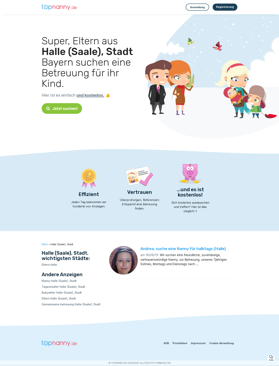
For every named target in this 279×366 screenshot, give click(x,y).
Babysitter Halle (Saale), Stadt (62, 292)
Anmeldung (197, 7)
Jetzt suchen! (62, 108)
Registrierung (225, 6)
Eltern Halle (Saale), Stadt (59, 298)
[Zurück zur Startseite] (59, 7)
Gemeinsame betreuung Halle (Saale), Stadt (71, 304)
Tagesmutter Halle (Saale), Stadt (63, 286)
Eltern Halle (49, 264)
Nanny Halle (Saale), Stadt (59, 281)
